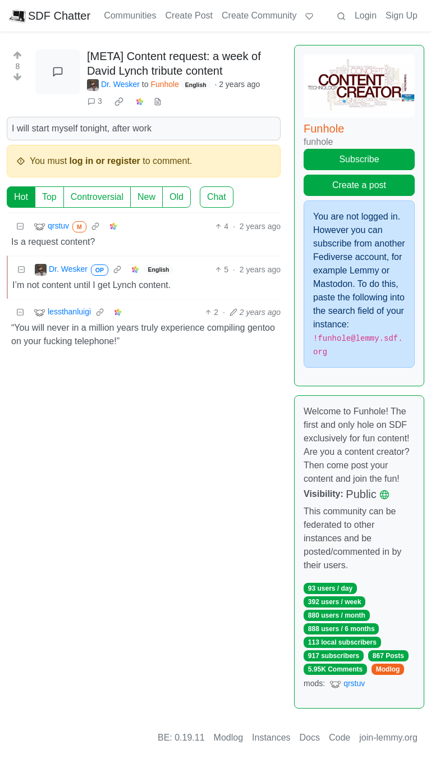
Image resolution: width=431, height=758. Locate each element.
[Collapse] (20, 226)
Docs (310, 737)
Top (49, 197)
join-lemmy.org (388, 737)
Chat (216, 197)
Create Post (189, 15)
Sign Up (402, 15)
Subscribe (359, 159)
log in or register (105, 161)
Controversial (97, 197)
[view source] (158, 101)
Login (366, 15)
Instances (271, 737)
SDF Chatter (49, 16)
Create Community (259, 15)
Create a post (359, 185)
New (146, 197)
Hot (21, 197)
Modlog (388, 669)
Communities (130, 15)
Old (176, 197)
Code (339, 737)
